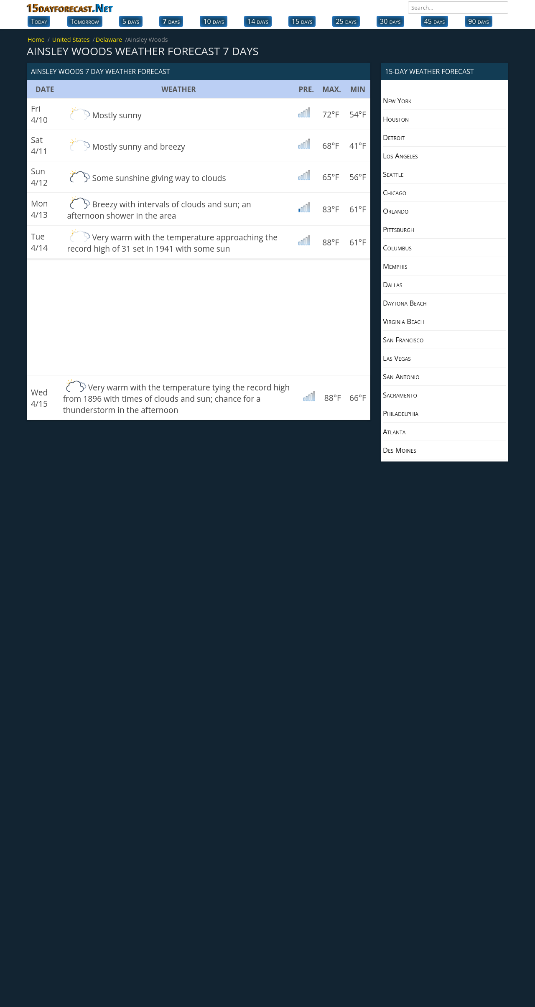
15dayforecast (70, 7)
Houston (396, 119)
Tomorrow (85, 21)
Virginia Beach (403, 321)
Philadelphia (400, 413)
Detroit (394, 137)
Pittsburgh (398, 229)
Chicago (394, 192)
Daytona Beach (405, 303)
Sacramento (400, 395)
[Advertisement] (198, 317)
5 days (130, 21)
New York (397, 100)
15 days (302, 21)
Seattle (393, 174)
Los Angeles (400, 156)
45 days (434, 21)
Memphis (395, 266)
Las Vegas (397, 358)
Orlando (395, 211)
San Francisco (403, 339)
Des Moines (399, 450)
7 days (171, 21)
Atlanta (394, 431)
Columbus (397, 247)
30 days (390, 21)
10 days (213, 21)
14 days (257, 21)
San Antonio (401, 376)
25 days (346, 21)
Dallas (392, 284)
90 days (478, 21)
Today (39, 21)
